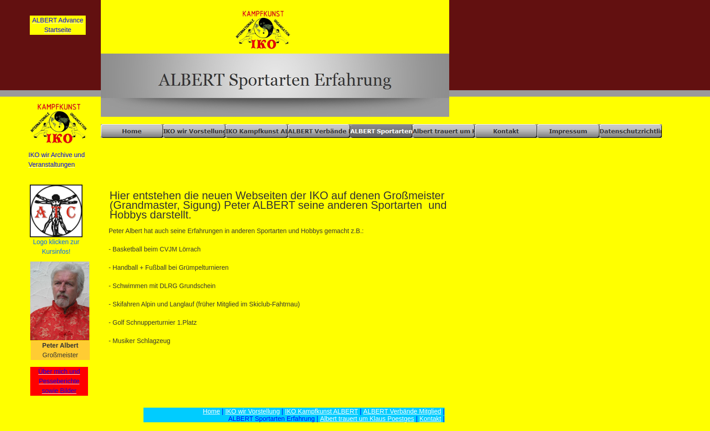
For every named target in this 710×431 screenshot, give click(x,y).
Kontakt (430, 418)
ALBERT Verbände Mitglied (402, 411)
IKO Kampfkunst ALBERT (321, 411)
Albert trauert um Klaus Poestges (367, 418)
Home (211, 411)
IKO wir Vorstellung (252, 411)
